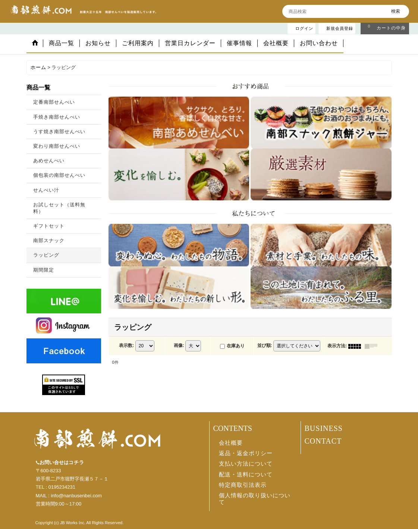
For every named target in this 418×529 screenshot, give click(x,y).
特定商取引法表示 (243, 485)
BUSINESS (324, 428)
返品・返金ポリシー (246, 453)
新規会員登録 (339, 28)
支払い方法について (246, 464)
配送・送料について (246, 475)
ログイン (304, 28)
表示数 (126, 345)
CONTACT (323, 441)
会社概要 (231, 443)
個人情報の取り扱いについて (254, 498)
